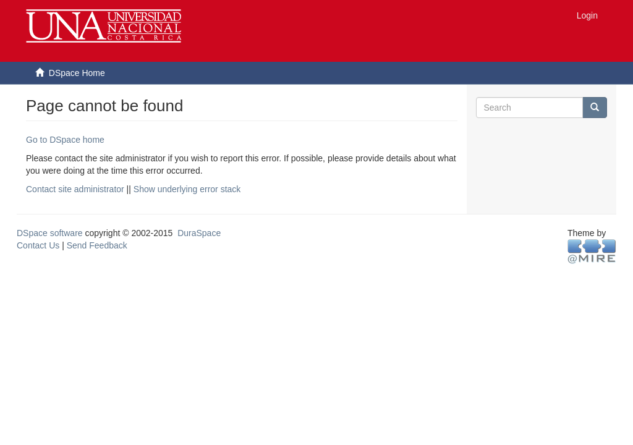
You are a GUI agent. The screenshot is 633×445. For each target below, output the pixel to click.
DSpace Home (77, 73)
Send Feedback (97, 245)
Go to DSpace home (65, 140)
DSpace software (50, 233)
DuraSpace (199, 233)
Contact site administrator (75, 189)
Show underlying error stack (187, 189)
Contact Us (38, 245)
